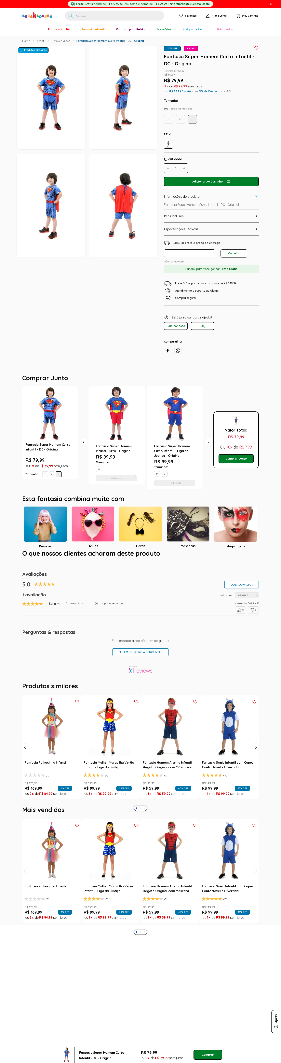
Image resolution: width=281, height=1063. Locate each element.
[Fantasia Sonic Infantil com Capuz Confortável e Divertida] (229, 747)
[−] (168, 168)
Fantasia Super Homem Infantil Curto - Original (114, 448)
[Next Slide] (256, 747)
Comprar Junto (236, 458)
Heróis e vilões (60, 41)
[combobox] (114, 16)
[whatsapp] (178, 350)
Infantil (40, 41)
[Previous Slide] (25, 747)
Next (207, 440)
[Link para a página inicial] (26, 41)
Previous (82, 440)
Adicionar (118, 478)
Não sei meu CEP (174, 261)
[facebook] (167, 350)
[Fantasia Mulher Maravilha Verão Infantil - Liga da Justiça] (110, 747)
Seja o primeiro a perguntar (140, 652)
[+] (184, 168)
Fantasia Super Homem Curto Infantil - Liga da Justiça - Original (172, 451)
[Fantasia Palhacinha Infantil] (51, 747)
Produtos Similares (35, 50)
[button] (168, 144)
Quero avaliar (242, 584)
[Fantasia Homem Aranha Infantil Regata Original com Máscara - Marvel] (170, 747)
